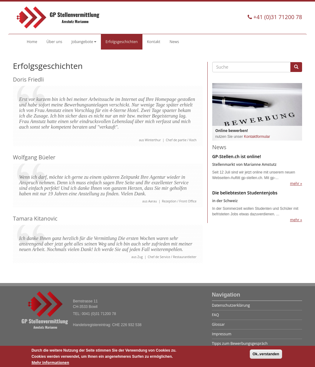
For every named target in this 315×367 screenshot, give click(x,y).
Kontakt (153, 41)
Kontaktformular (257, 136)
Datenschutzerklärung (231, 305)
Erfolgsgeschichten (122, 41)
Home (32, 41)
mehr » (296, 183)
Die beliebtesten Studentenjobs (244, 193)
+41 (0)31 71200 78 (275, 17)
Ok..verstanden (266, 356)
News (174, 41)
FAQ (215, 314)
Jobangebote (83, 41)
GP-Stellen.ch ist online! (236, 156)
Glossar (218, 324)
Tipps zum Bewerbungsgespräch (240, 343)
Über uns (54, 41)
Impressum (221, 334)
